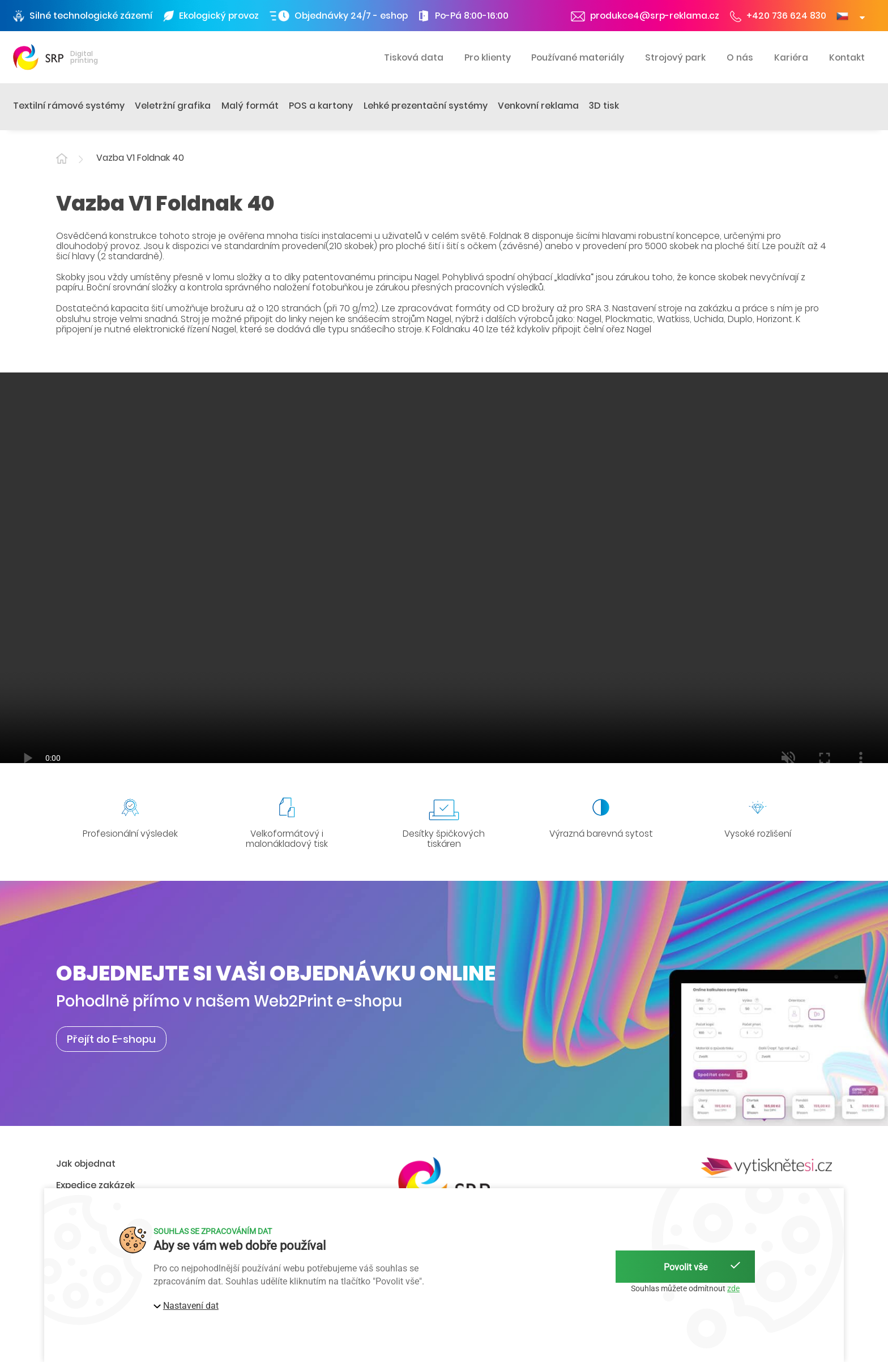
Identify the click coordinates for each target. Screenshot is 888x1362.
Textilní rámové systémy (69, 106)
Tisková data (413, 57)
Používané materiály (577, 57)
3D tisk (604, 106)
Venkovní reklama (538, 106)
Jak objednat (86, 1164)
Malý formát (250, 106)
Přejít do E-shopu (111, 1039)
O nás (740, 57)
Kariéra (791, 57)
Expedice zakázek (95, 1185)
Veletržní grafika (173, 106)
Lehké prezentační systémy (426, 106)
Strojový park (675, 57)
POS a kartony (321, 106)
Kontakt (847, 57)
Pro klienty (487, 57)
